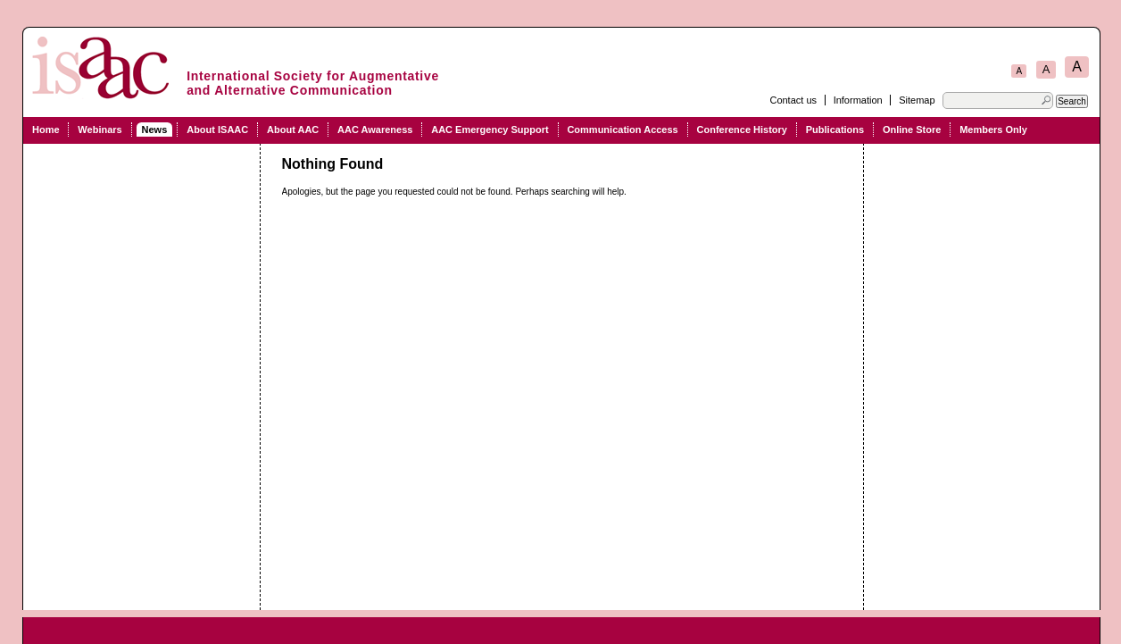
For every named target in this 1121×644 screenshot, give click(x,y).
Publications (835, 129)
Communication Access (622, 129)
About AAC (293, 129)
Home (46, 129)
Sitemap (916, 100)
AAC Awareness (374, 129)
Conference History (742, 129)
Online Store (912, 129)
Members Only (993, 129)
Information (858, 100)
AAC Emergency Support (489, 129)
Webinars (99, 129)
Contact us (793, 100)
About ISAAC (217, 129)
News (155, 129)
